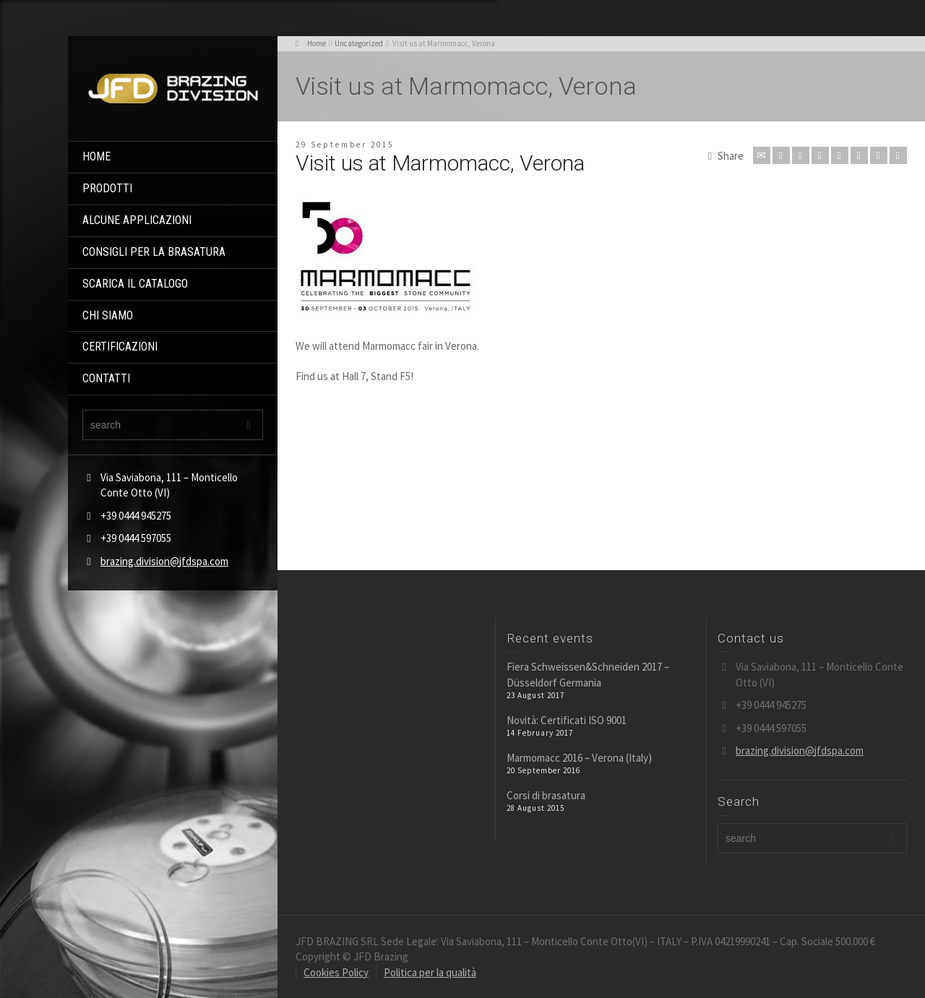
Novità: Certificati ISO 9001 (567, 720)
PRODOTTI (107, 188)
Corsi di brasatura (546, 795)
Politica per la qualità (430, 972)
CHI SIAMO (107, 315)
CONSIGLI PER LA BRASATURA (153, 252)
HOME (96, 156)
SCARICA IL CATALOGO (135, 284)
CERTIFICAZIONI (120, 346)
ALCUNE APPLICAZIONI (137, 220)
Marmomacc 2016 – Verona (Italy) (579, 758)
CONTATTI (106, 378)
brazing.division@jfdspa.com (164, 561)
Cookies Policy (336, 972)
